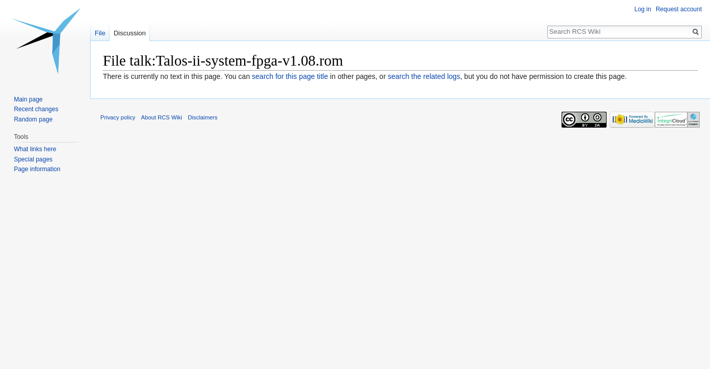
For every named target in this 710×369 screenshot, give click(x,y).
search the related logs (424, 76)
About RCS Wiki (161, 117)
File (100, 33)
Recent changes (36, 109)
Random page (33, 119)
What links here (35, 149)
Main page (28, 99)
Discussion (130, 33)
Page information (37, 169)
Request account (679, 9)
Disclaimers (203, 117)
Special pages (33, 159)
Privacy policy (117, 117)
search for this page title (290, 76)
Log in (642, 9)
